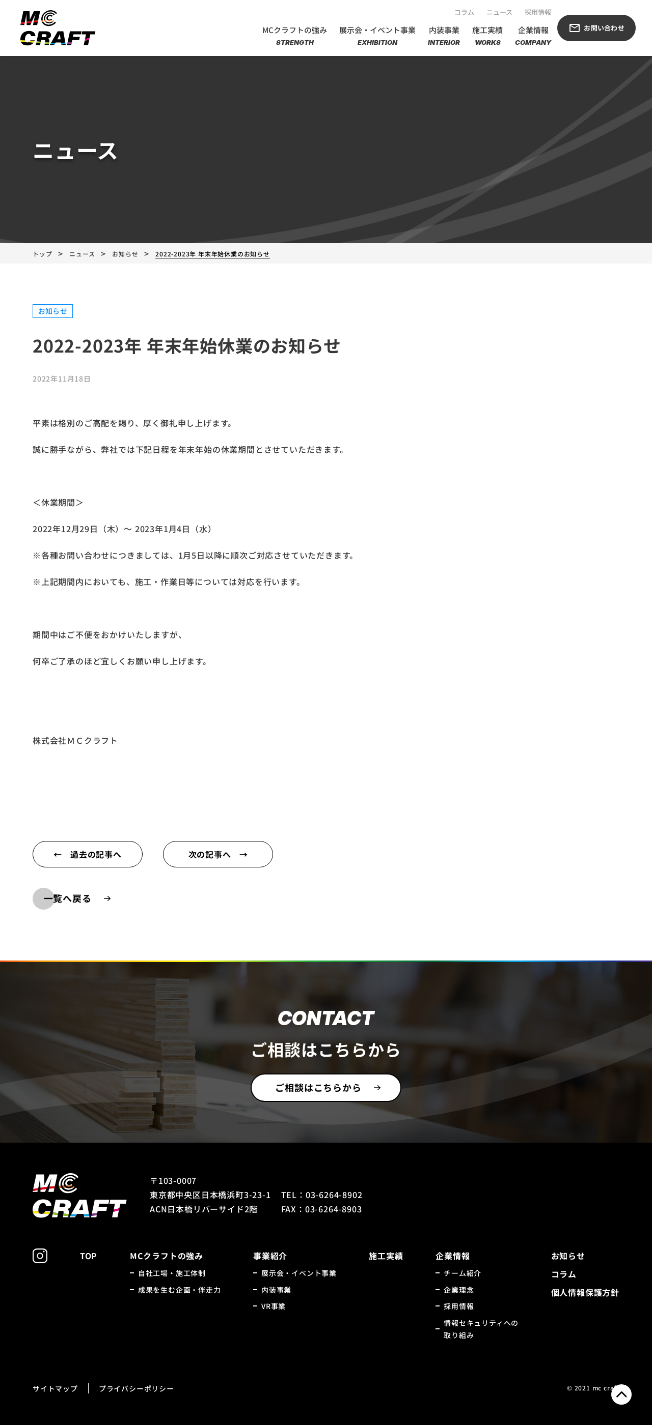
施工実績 (487, 36)
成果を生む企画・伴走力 (179, 1290)
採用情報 (538, 12)
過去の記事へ (96, 854)
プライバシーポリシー (136, 1388)
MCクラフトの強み (294, 36)
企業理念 (459, 1290)
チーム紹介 (462, 1273)
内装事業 (444, 36)
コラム (464, 12)
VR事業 (273, 1306)
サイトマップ (55, 1388)
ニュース (499, 12)
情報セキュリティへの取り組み (481, 1329)
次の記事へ (209, 854)
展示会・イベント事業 (377, 36)
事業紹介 (270, 1255)
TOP (88, 1255)
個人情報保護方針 (585, 1292)
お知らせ (52, 311)
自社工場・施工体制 (172, 1273)
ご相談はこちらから (318, 1087)
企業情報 (533, 36)
